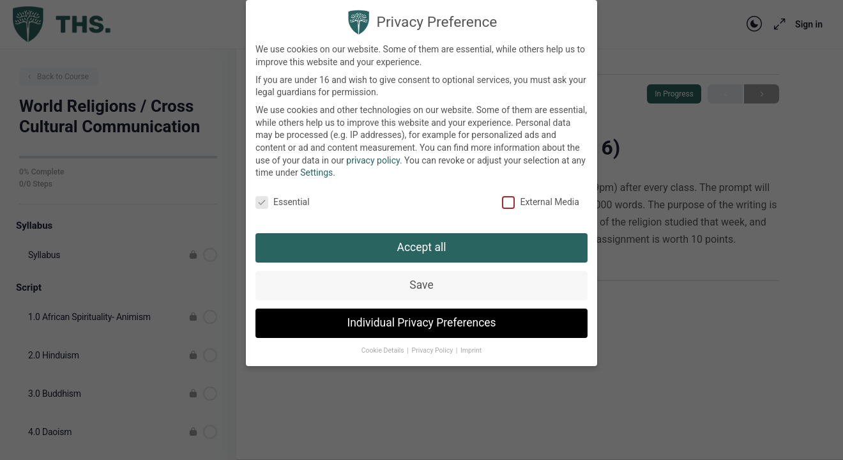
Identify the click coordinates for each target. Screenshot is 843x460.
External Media (540, 194)
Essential (282, 194)
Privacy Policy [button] (433, 343)
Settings (316, 165)
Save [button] (421, 277)
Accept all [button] (421, 239)
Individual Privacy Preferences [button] (421, 315)
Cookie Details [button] (383, 343)
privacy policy (373, 153)
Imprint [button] (471, 343)
